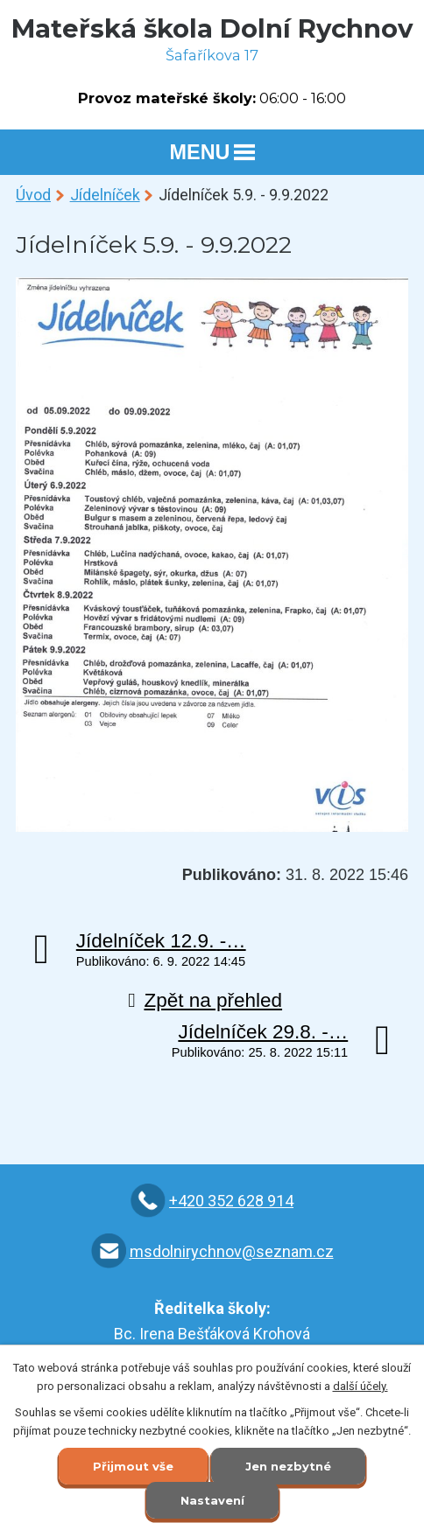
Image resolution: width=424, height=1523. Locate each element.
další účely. (360, 1386)
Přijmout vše (133, 1466)
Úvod (33, 194)
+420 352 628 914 (231, 1200)
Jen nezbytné (288, 1466)
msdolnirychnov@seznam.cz (232, 1251)
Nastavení (212, 1500)
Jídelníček (105, 194)
